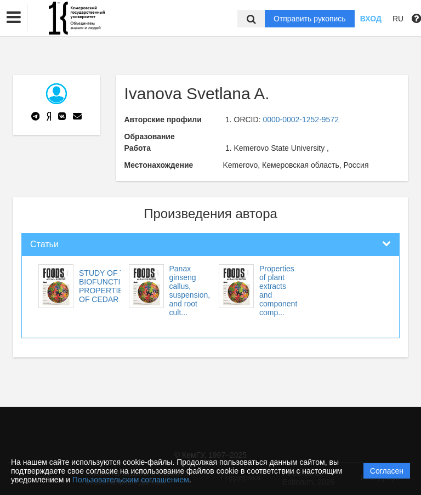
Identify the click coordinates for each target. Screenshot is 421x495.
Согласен (386, 470)
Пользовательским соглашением (130, 479)
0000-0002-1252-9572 (301, 119)
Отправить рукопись (310, 18)
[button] (13, 17)
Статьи (44, 244)
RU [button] (397, 18)
